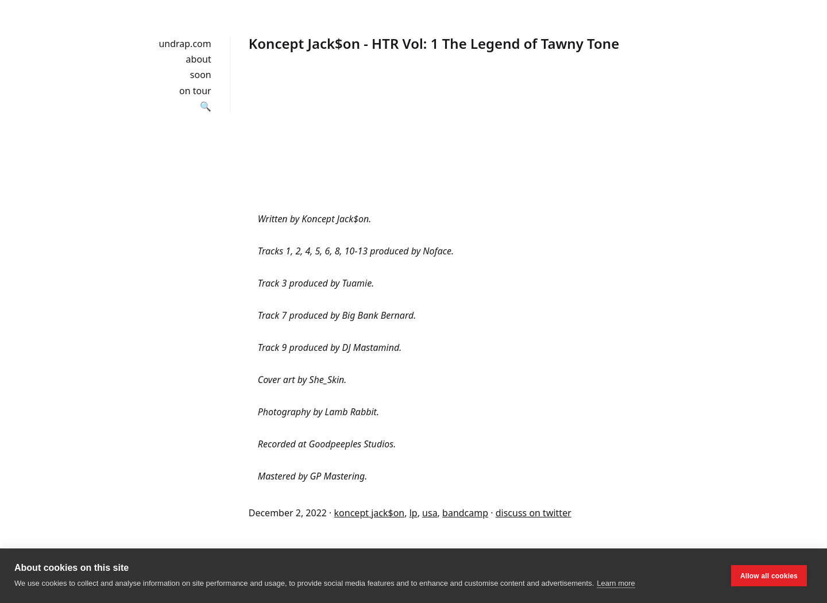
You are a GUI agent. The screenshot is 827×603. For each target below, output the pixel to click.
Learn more (616, 583)
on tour (195, 90)
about (198, 59)
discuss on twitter (533, 513)
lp (413, 513)
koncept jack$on (369, 513)
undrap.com (185, 43)
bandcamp (465, 513)
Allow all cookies (769, 576)
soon (200, 74)
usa (430, 513)
